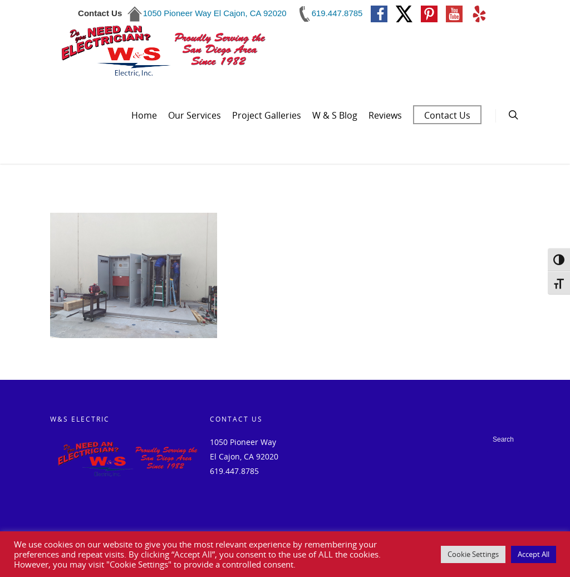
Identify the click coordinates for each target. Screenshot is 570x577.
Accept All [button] (533, 554)
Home (144, 115)
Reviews (385, 115)
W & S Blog (334, 115)
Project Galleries (266, 115)
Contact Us (447, 115)
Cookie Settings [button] (473, 554)
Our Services (194, 115)
